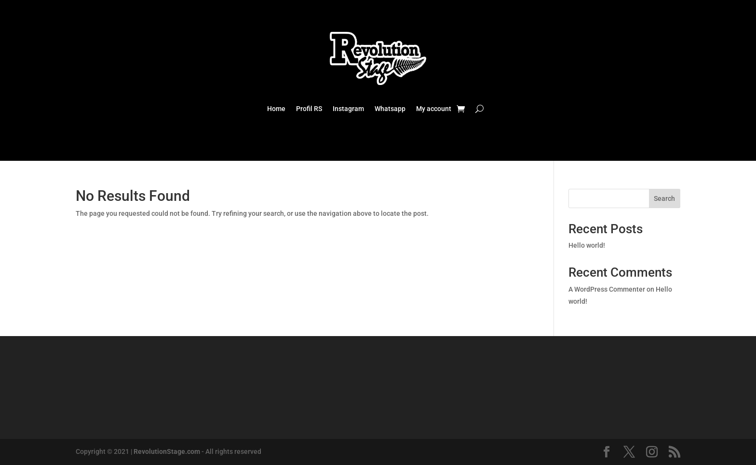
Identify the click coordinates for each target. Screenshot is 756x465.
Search (664, 198)
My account (433, 109)
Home (276, 109)
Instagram (348, 109)
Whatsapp (390, 109)
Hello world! (586, 245)
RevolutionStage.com (167, 451)
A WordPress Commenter (606, 289)
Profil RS (309, 109)
